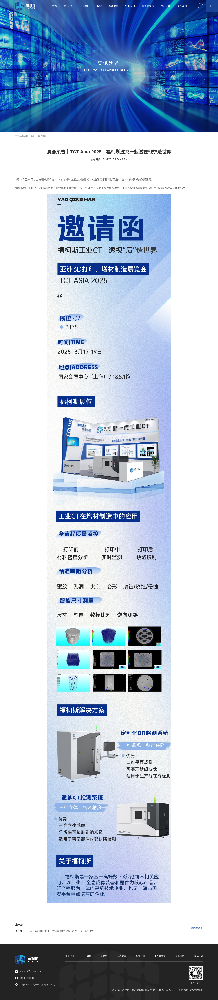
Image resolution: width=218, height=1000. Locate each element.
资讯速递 (165, 6)
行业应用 (130, 6)
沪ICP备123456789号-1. (191, 990)
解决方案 (114, 6)
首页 (54, 6)
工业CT (84, 6)
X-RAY (98, 6)
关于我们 (68, 6)
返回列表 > (197, 928)
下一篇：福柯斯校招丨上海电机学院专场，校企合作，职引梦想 (60, 931)
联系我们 (182, 6)
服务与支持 (148, 6)
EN (200, 6)
